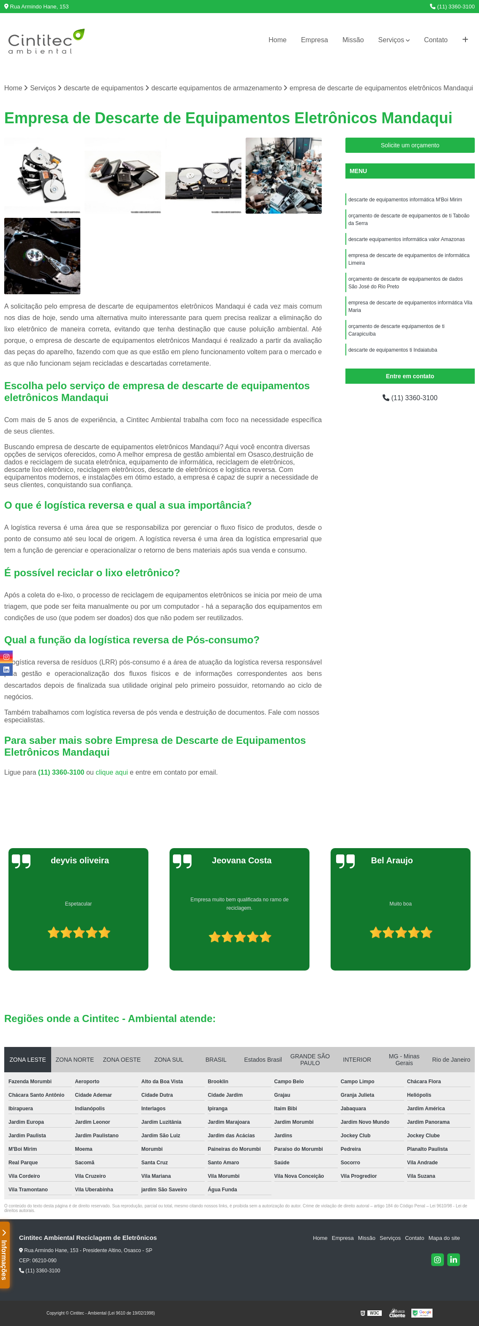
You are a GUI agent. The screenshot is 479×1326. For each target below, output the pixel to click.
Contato (436, 39)
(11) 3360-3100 (452, 6)
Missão (353, 39)
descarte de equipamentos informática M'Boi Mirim (405, 200)
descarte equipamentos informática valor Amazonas (406, 239)
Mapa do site (444, 1238)
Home (277, 39)
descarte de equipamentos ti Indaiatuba (392, 350)
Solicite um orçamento (410, 145)
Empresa (314, 39)
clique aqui (112, 772)
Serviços (391, 39)
